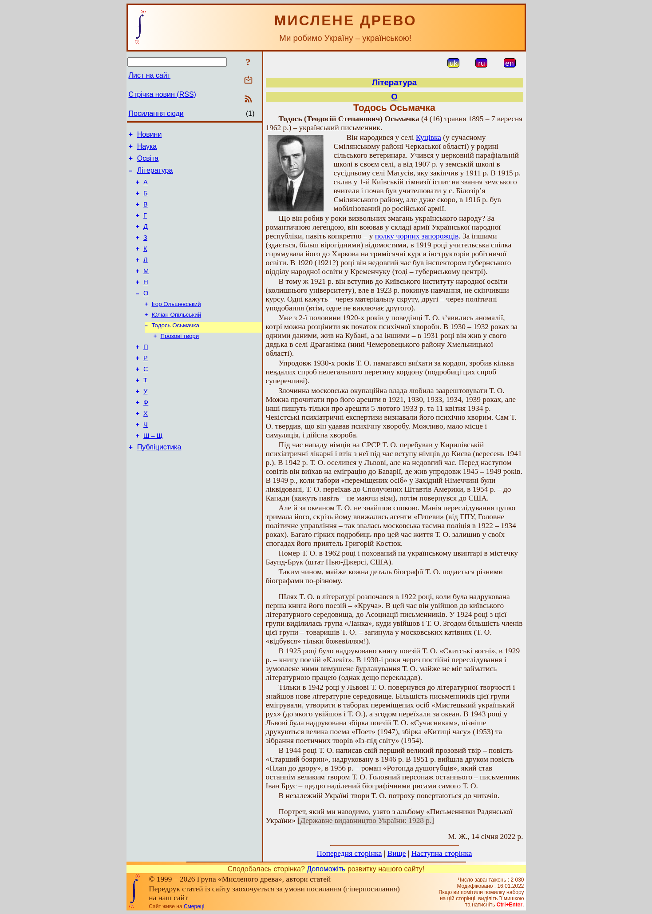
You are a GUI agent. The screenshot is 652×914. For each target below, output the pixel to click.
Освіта (148, 162)
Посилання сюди (156, 113)
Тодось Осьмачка (175, 348)
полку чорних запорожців (417, 236)
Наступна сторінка (441, 853)
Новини (149, 135)
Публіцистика (159, 484)
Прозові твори (180, 359)
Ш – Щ (152, 471)
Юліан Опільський (177, 336)
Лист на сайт (150, 75)
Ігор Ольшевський (176, 325)
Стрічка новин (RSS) (162, 94)
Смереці (194, 906)
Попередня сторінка (349, 853)
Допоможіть (326, 869)
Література (155, 175)
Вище (396, 853)
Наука (147, 149)
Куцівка (428, 137)
